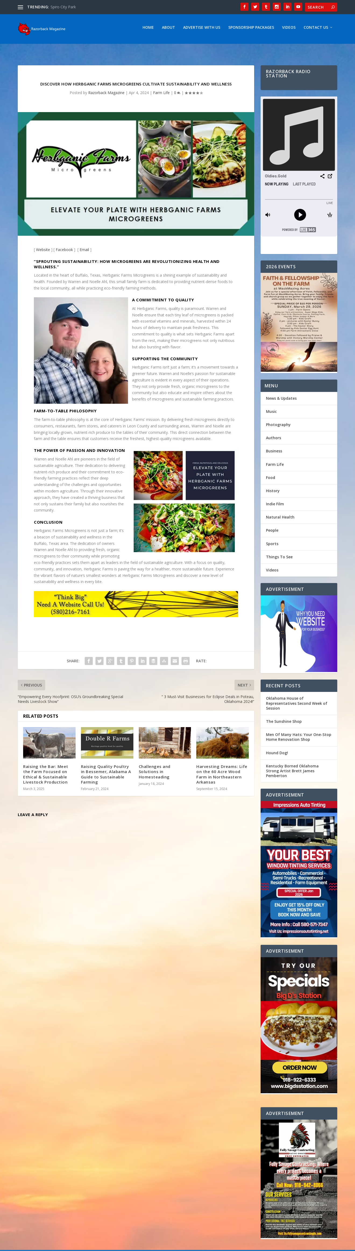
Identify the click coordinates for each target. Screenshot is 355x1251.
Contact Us (316, 30)
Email (84, 252)
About (168, 30)
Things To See (279, 559)
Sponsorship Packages (251, 30)
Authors (273, 440)
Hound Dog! (277, 755)
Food (270, 480)
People (272, 532)
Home (148, 30)
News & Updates (281, 400)
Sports (272, 546)
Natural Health (280, 519)
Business (274, 453)
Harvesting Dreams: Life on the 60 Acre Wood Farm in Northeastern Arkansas (221, 776)
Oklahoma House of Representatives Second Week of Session (296, 705)
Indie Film (275, 506)
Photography (278, 427)
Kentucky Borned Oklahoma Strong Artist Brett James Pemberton (292, 773)
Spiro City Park (63, 6)
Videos (289, 30)
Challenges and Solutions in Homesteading (155, 774)
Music (271, 414)
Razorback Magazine (106, 95)
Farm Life (161, 95)
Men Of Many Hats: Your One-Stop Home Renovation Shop (298, 740)
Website (43, 252)
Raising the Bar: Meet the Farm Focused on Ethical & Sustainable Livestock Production (45, 776)
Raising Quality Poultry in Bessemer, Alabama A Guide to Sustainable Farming (106, 776)
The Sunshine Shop (284, 724)
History (273, 493)
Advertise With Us (201, 30)
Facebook (64, 252)
